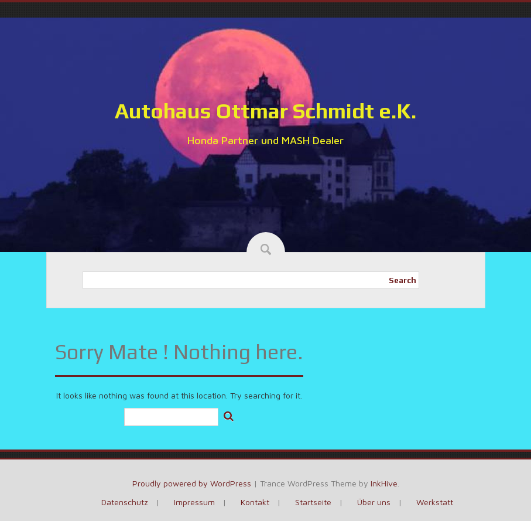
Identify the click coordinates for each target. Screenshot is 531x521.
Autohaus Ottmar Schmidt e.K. (265, 110)
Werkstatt (434, 502)
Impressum (194, 502)
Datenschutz (124, 502)
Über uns (373, 502)
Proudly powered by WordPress (191, 483)
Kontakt (255, 502)
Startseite (313, 502)
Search (402, 280)
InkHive (384, 483)
